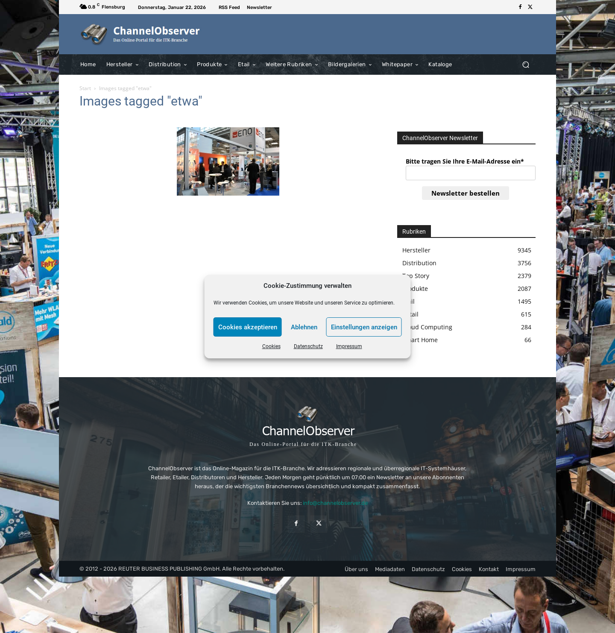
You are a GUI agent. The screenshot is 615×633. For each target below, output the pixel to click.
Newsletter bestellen (465, 193)
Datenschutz (308, 346)
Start (85, 88)
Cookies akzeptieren (247, 327)
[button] (525, 64)
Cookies (271, 346)
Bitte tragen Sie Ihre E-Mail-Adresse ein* (465, 161)
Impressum (349, 346)
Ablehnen (304, 327)
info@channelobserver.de (335, 503)
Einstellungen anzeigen (364, 327)
